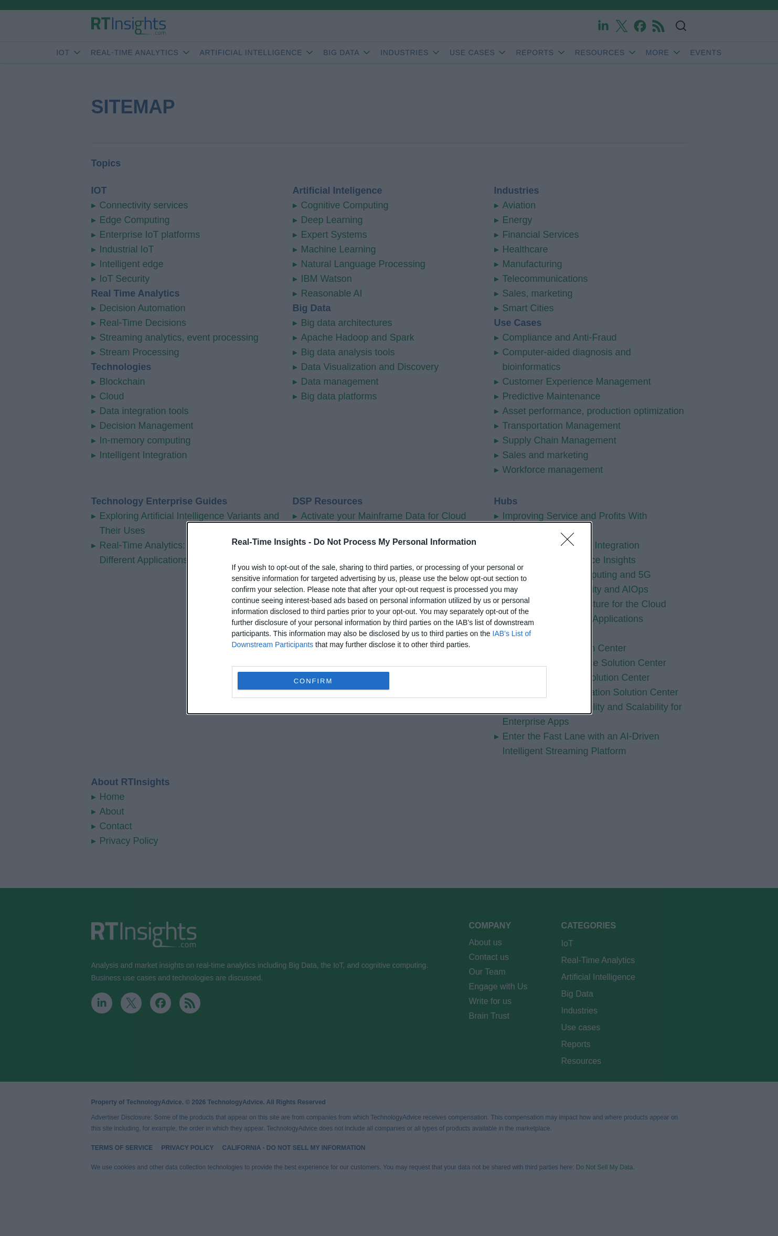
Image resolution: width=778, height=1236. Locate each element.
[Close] (571, 543)
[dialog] (389, 618)
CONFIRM (313, 681)
